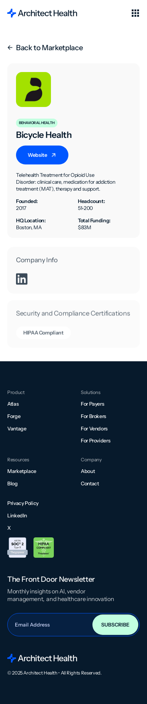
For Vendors (94, 428)
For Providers (95, 440)
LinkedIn (17, 515)
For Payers (92, 403)
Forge (13, 416)
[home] (42, 13)
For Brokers (93, 416)
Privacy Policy (23, 503)
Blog (12, 483)
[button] (135, 13)
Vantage (16, 428)
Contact (90, 483)
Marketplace (21, 471)
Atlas (13, 403)
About (88, 471)
